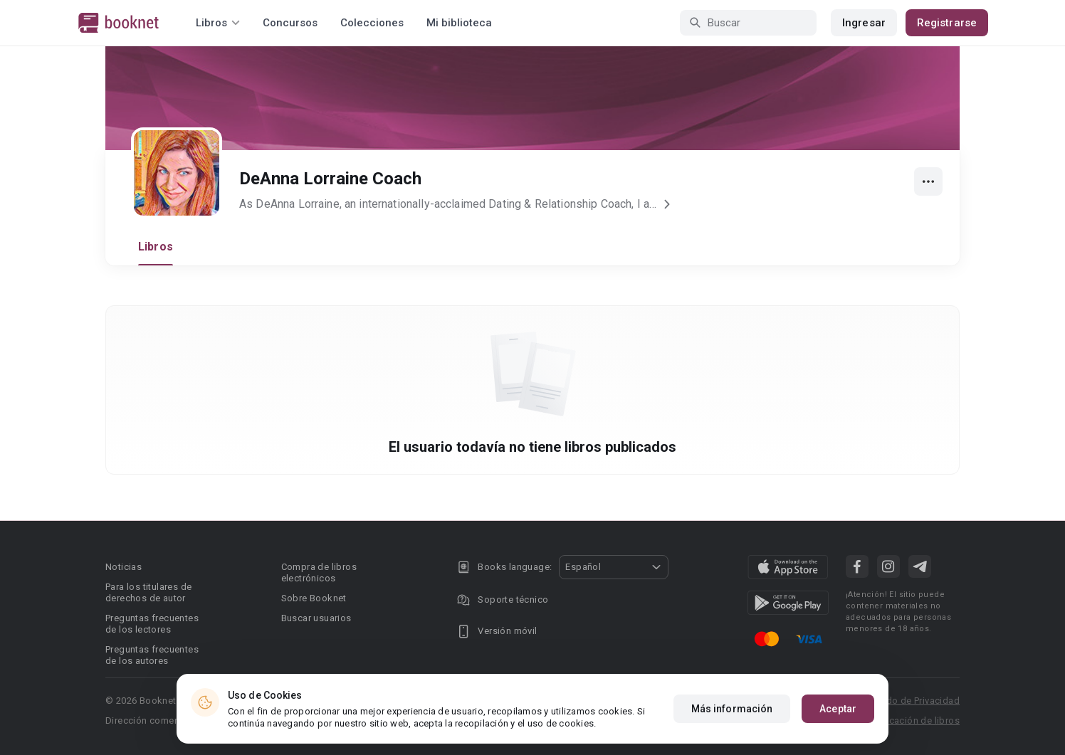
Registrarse (947, 22)
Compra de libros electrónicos (319, 572)
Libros (155, 246)
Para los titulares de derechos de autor (148, 592)
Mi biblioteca (459, 22)
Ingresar (864, 22)
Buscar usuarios (316, 618)
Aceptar (837, 708)
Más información (732, 708)
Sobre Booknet (314, 598)
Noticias (123, 566)
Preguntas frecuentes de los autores (152, 655)
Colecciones (372, 22)
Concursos (290, 22)
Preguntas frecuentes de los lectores (152, 624)
